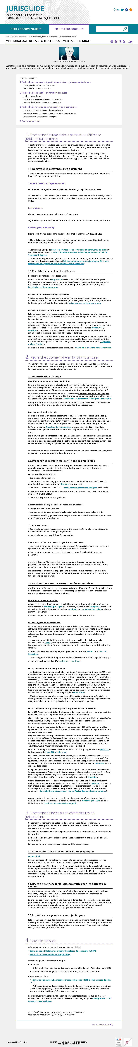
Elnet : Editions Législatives (52, 791)
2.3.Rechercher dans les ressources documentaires (42, 102)
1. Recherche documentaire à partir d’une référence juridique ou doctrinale (55, 82)
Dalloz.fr (104, 749)
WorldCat (32, 330)
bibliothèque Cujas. (90, 800)
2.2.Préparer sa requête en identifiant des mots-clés (42, 99)
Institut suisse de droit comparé (60, 803)
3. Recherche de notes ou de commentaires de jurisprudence (48, 107)
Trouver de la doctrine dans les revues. (92, 347)
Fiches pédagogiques (69, 29)
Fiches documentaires (25, 29)
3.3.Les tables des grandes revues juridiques (39, 117)
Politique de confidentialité (69, 1044)
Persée (39, 344)
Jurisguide (95, 606)
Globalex (73, 609)
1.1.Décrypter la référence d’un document (38, 85)
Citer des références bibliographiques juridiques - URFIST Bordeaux (68, 262)
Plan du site (65, 1042)
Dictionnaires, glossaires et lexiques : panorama (87, 398)
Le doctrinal (34, 856)
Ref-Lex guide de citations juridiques (81, 261)
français (65, 484)
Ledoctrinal (78, 692)
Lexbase (95, 783)
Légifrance (56, 279)
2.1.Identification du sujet (32, 96)
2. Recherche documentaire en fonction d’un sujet (43, 93)
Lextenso (99, 763)
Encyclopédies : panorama (58, 427)
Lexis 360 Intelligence (55, 752)
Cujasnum (105, 341)
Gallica (31, 344)
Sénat (90, 651)
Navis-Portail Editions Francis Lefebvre (87, 791)
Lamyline (92, 777)
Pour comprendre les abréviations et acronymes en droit (79, 249)
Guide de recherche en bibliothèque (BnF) (50, 954)
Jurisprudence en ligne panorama (84, 303)
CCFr (101, 327)
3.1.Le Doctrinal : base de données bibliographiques (43, 110)
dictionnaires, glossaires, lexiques (80, 487)
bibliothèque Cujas (52, 606)
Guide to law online (92, 609)
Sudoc (95, 327)
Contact (53, 1042)
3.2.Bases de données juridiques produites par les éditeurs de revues (49, 113)
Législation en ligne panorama (43, 287)
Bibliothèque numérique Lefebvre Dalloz (79, 443)
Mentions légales (81, 1042)
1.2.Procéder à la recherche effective (36, 88)
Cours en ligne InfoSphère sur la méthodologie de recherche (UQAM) (63, 951)
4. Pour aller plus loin (29, 121)
